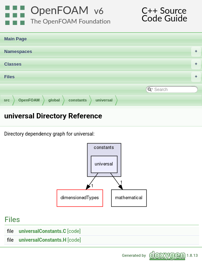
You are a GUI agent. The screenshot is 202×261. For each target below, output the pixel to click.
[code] (74, 231)
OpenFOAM (60, 10)
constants (77, 100)
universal (103, 100)
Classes (102, 64)
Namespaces (102, 52)
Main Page (15, 38)
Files (102, 77)
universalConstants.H (43, 240)
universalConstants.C (42, 231)
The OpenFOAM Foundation (70, 21)
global (54, 100)
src (7, 100)
